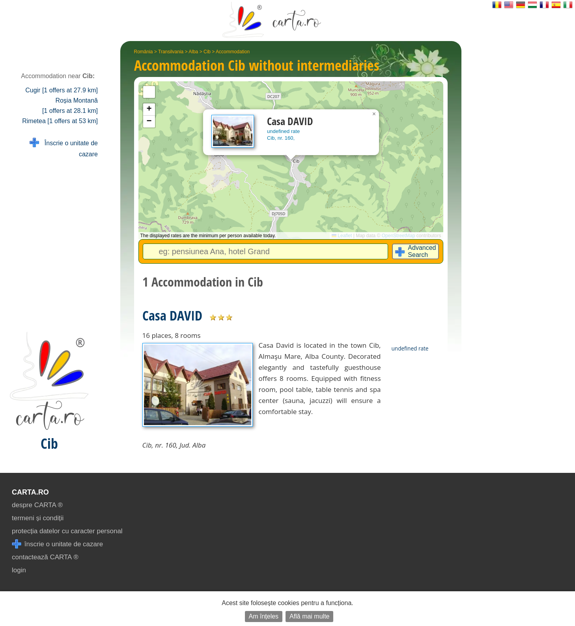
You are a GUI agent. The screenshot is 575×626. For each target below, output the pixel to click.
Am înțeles (264, 616)
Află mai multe (309, 616)
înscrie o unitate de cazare (57, 544)
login (19, 570)
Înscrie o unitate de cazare (64, 147)
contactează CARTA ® (45, 557)
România (143, 51)
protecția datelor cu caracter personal (67, 531)
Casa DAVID (172, 315)
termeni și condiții (37, 518)
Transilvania (170, 51)
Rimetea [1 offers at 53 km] (60, 121)
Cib (207, 51)
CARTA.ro (30, 492)
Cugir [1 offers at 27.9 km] (61, 90)
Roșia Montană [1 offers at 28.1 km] (70, 105)
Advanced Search (422, 251)
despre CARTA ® (37, 505)
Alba (193, 51)
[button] (374, 114)
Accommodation (233, 51)
